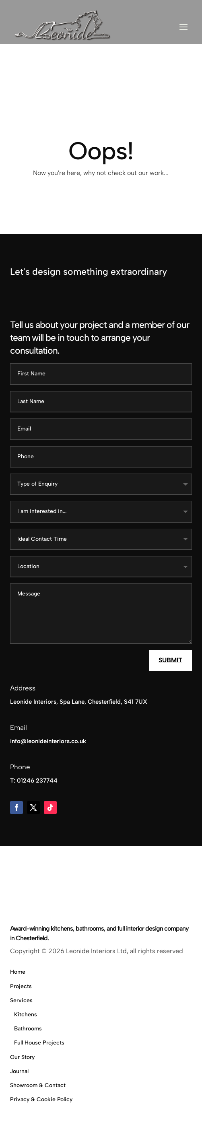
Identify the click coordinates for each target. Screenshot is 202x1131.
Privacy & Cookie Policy (41, 1099)
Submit (170, 660)
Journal (19, 1071)
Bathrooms (28, 1028)
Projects (21, 986)
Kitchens (25, 1014)
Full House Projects (39, 1042)
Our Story (22, 1057)
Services (21, 1000)
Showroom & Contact (38, 1085)
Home (17, 971)
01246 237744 (37, 780)
